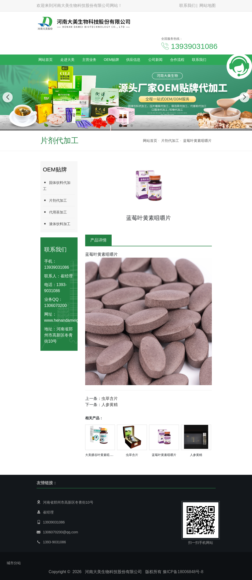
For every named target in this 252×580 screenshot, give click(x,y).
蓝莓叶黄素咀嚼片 (197, 141)
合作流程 (177, 60)
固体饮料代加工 (56, 185)
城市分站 (14, 563)
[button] (120, 125)
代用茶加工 (55, 212)
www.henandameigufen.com (69, 320)
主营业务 (89, 60)
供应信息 (133, 60)
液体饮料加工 (56, 224)
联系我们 (187, 5)
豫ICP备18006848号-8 (183, 572)
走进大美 (67, 60)
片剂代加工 (170, 141)
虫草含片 (109, 398)
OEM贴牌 (111, 60)
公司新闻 (155, 60)
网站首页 (45, 60)
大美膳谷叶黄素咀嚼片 (100, 455)
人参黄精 (109, 404)
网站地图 (207, 5)
